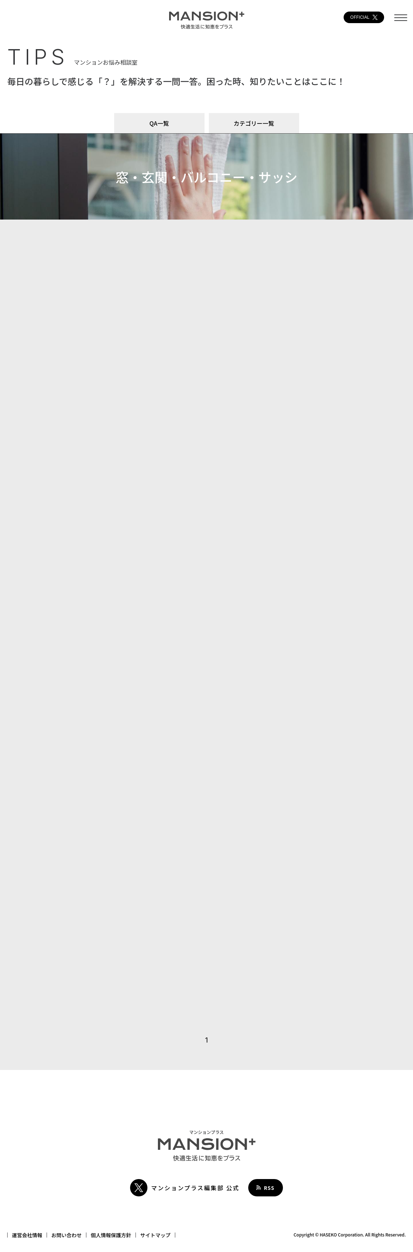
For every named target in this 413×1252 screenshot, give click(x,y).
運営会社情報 (27, 1235)
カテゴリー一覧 (253, 123)
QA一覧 (159, 123)
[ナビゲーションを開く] (400, 20)
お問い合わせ (66, 1235)
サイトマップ (155, 1235)
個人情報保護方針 (111, 1235)
